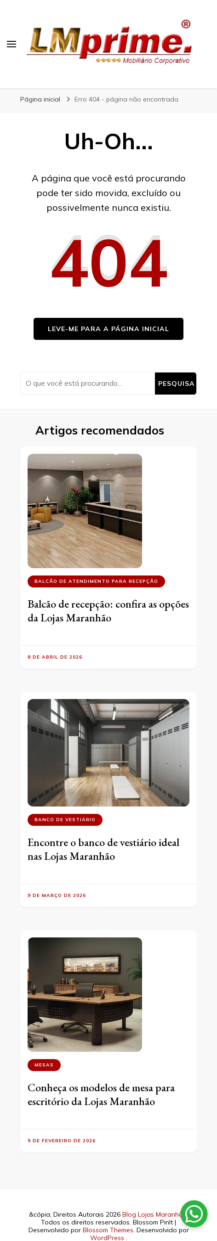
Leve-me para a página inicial (108, 329)
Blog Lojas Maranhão (154, 1214)
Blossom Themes (108, 1230)
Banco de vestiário (65, 820)
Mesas (44, 1065)
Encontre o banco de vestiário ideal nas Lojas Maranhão (103, 849)
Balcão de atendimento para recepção (96, 581)
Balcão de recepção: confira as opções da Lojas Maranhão (108, 611)
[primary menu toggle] (11, 44)
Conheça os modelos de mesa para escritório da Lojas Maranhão (101, 1094)
